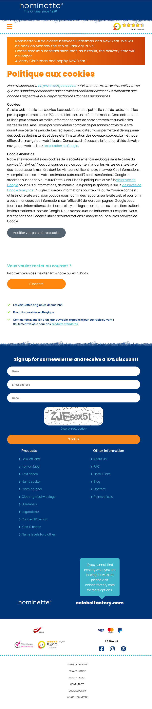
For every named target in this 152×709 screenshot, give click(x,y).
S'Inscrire (36, 284)
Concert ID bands (34, 519)
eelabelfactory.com (100, 603)
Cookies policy (77, 690)
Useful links (102, 474)
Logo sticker (30, 511)
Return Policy (77, 677)
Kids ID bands (31, 527)
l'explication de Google (61, 145)
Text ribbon (30, 474)
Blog (97, 481)
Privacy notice (77, 670)
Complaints (77, 684)
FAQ (97, 466)
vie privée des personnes (56, 85)
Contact (99, 489)
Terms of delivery (77, 664)
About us (100, 459)
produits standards (64, 324)
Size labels (29, 504)
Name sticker (31, 481)
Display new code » (74, 428)
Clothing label (32, 489)
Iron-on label (31, 466)
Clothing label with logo (38, 496)
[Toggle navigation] (9, 26)
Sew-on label (31, 459)
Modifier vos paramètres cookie (36, 232)
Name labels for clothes (39, 534)
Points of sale (103, 496)
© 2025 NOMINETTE (77, 697)
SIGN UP (73, 439)
